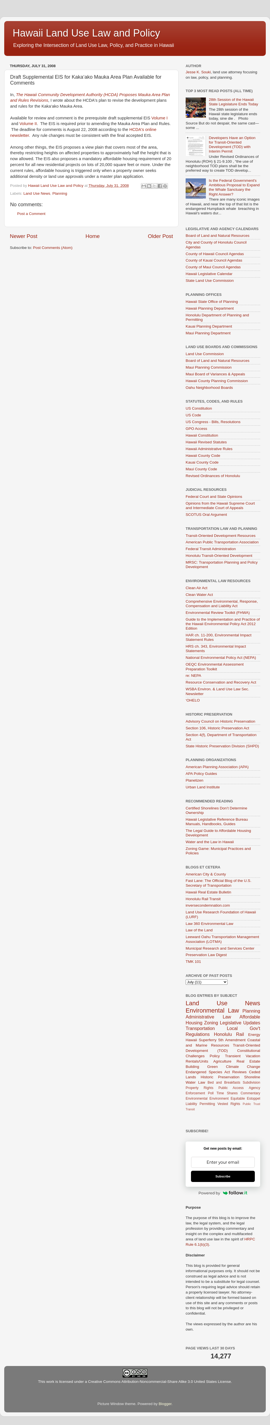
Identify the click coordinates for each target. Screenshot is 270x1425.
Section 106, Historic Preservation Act (217, 728)
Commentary (250, 1093)
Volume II (28, 123)
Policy (215, 1056)
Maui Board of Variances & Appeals (215, 374)
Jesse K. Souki (198, 72)
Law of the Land (199, 930)
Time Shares (227, 1093)
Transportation (200, 1028)
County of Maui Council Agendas (213, 267)
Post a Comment (31, 214)
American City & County (206, 874)
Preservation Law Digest (206, 955)
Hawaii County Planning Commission (217, 381)
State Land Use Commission (210, 280)
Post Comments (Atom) (53, 248)
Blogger (165, 1404)
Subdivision (251, 1082)
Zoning (211, 1022)
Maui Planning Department (208, 333)
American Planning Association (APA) (217, 767)
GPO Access (196, 428)
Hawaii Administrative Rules (209, 449)
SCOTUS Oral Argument (206, 514)
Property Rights (199, 1088)
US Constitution (199, 408)
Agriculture (222, 1061)
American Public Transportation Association (222, 542)
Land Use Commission (205, 354)
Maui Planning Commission (209, 367)
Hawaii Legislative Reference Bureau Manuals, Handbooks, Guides (217, 821)
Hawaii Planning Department (210, 308)
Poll (210, 1093)
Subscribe (222, 1176)
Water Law (195, 1082)
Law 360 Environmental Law (209, 924)
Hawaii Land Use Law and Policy (86, 33)
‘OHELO (193, 700)
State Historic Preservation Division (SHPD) (222, 746)
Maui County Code (201, 469)
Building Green (202, 1067)
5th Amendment (232, 1040)
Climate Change (243, 1067)
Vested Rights (228, 1104)
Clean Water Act (199, 595)
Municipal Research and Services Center (220, 948)
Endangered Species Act (208, 1072)
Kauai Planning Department (209, 326)
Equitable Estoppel (245, 1098)
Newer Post (23, 236)
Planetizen (194, 780)
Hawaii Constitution (202, 435)
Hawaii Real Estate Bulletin (208, 892)
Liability (191, 1104)
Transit (190, 1109)
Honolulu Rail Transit (203, 899)
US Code (193, 415)
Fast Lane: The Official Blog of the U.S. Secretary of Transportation (218, 883)
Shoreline (252, 1077)
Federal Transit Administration (211, 549)
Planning (59, 193)
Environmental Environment (207, 1098)
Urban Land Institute (203, 787)
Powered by (223, 1193)
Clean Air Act (196, 588)
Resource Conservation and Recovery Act (221, 682)
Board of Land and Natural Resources (217, 235)
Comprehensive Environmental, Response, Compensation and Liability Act (222, 603)
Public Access (231, 1088)
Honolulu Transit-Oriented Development (219, 555)
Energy (254, 1035)
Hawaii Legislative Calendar (209, 274)
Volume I (159, 118)
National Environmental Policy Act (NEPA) (221, 657)
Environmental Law (212, 1010)
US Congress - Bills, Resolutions (213, 422)
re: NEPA (193, 675)
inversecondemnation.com (208, 905)
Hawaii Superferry (201, 1040)
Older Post (160, 236)
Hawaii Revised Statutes (206, 442)
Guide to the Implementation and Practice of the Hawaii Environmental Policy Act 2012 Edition (223, 623)
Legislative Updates (240, 1022)
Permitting (207, 1104)
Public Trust (251, 1104)
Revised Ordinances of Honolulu (213, 476)
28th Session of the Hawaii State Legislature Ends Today (233, 101)
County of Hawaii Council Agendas (215, 254)
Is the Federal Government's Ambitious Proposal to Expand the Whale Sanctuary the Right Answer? (234, 187)
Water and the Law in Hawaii (210, 842)
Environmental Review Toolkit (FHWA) (218, 613)
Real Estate (248, 1061)
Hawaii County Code (203, 455)
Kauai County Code (202, 462)
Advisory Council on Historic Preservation (220, 721)
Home (93, 236)
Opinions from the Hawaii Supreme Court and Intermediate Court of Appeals (220, 505)
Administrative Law (208, 1016)
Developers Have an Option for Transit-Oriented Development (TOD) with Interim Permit (232, 145)
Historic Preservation (220, 1077)
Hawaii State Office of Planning (212, 301)
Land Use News (36, 193)
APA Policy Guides (201, 774)
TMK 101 (193, 961)
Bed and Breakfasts (224, 1082)
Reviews (239, 1072)
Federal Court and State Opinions (214, 496)
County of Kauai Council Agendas (214, 260)
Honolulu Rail (229, 1034)
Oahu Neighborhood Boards (209, 387)
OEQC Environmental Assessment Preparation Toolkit (215, 666)
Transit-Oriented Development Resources (221, 536)
